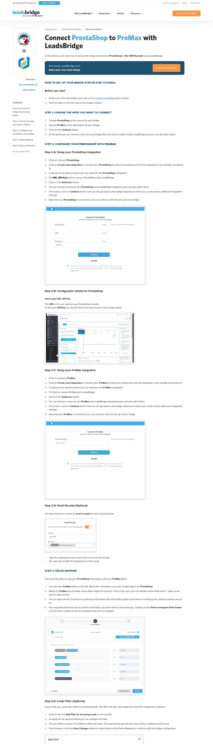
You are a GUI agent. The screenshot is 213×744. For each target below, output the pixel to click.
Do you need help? (21, 151)
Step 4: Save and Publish (24, 145)
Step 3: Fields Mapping (23, 139)
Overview (30, 79)
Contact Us (195, 3)
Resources (135, 13)
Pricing (120, 13)
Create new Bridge (105, 98)
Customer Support (170, 3)
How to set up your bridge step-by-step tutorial (21, 112)
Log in (184, 3)
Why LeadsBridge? (83, 13)
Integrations (104, 13)
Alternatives (29, 90)
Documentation (27, 84)
